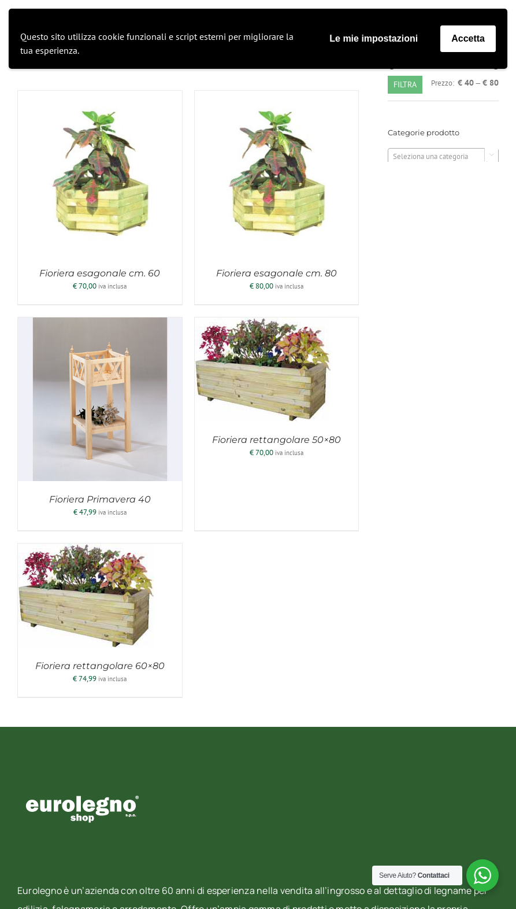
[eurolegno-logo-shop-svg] (82, 777)
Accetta (468, 38)
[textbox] (443, 157)
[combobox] (443, 156)
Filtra (405, 84)
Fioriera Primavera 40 (100, 499)
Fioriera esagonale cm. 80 (276, 273)
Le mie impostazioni (373, 38)
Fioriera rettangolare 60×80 (100, 665)
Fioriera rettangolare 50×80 (276, 439)
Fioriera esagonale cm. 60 (99, 273)
